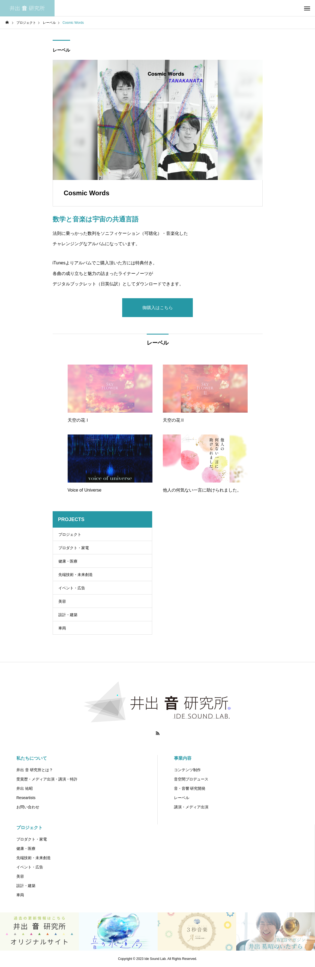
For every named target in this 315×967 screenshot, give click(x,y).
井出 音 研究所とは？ (34, 770)
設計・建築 (67, 615)
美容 (62, 601)
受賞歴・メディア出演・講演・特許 (46, 779)
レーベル (61, 50)
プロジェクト (69, 534)
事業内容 (182, 758)
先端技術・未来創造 (75, 574)
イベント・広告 (71, 588)
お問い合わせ (27, 807)
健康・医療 (67, 561)
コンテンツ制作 (187, 770)
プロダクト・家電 (73, 548)
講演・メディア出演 (191, 807)
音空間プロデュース (191, 779)
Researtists (25, 798)
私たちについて (31, 758)
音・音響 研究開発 (190, 788)
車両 (62, 628)
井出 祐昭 (24, 788)
